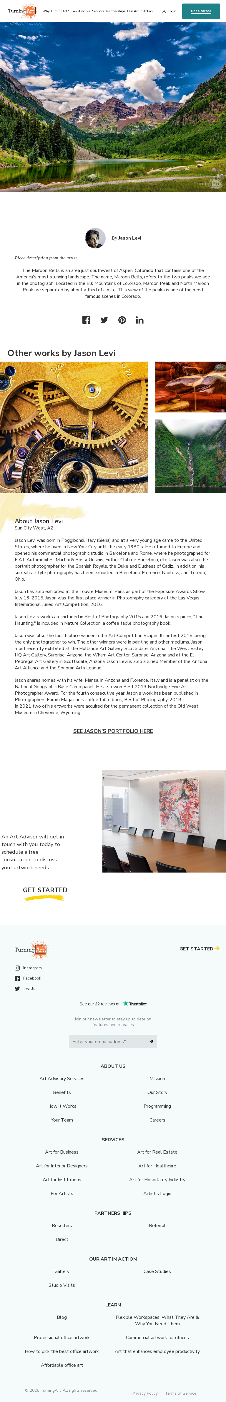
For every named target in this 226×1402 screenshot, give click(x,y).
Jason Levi (130, 238)
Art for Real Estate (157, 1152)
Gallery (61, 1271)
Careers (157, 1120)
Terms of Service (181, 1393)
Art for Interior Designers (62, 1166)
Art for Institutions (62, 1180)
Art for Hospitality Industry (157, 1180)
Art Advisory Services (61, 1078)
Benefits (62, 1092)
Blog (62, 1317)
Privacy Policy (145, 1393)
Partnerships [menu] (115, 11)
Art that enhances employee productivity (157, 1351)
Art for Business (62, 1152)
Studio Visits (62, 1285)
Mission (157, 1078)
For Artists (62, 1193)
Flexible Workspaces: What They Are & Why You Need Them (157, 1320)
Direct (62, 1239)
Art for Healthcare (157, 1166)
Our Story (157, 1092)
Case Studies (157, 1271)
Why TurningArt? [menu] (55, 11)
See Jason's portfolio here (113, 731)
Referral (157, 1225)
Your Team (62, 1120)
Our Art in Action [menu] (140, 11)
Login (172, 11)
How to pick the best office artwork (62, 1351)
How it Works (62, 1106)
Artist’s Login (157, 1193)
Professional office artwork (62, 1337)
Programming (157, 1106)
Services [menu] (98, 11)
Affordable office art (62, 1365)
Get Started (201, 11)
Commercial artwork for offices (157, 1337)
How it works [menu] (80, 11)
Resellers (62, 1225)
